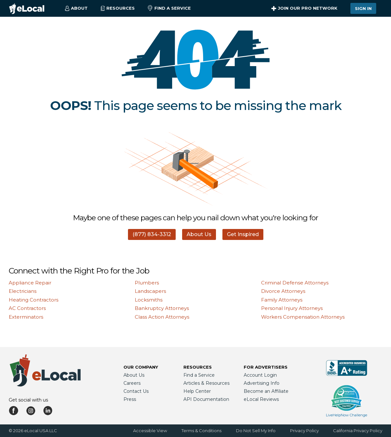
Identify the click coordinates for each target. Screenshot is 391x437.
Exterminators (26, 317)
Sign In (363, 8)
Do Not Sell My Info (256, 430)
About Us (199, 234)
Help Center (197, 391)
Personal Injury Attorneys (292, 308)
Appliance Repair (30, 283)
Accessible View (150, 430)
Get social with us (28, 400)
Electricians (22, 291)
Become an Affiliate (266, 391)
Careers (132, 383)
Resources (197, 367)
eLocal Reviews (261, 399)
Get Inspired (243, 234)
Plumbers (147, 283)
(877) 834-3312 (151, 234)
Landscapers (150, 291)
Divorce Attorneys (283, 291)
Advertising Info (261, 383)
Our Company (140, 367)
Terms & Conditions (201, 430)
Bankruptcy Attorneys (162, 308)
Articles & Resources (206, 383)
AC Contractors (27, 308)
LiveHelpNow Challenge (346, 415)
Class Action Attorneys (162, 317)
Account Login (260, 375)
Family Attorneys (281, 300)
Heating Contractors (33, 300)
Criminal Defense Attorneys (294, 283)
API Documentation (206, 399)
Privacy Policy (304, 430)
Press (129, 399)
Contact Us (136, 391)
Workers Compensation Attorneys (303, 317)
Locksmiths (148, 300)
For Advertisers (266, 367)
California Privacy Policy (357, 430)
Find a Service (169, 8)
